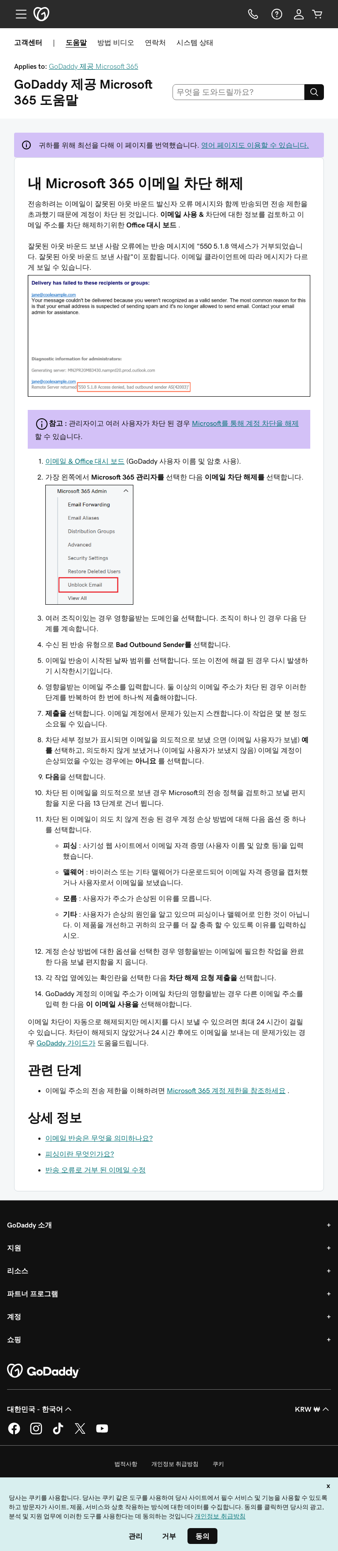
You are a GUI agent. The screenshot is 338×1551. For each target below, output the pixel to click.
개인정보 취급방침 (174, 1464)
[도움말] (276, 14)
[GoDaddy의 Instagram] (36, 1432)
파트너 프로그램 (32, 1293)
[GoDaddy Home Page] (43, 1371)
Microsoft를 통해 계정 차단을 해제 (245, 423)
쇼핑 (14, 1339)
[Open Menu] (17, 14)
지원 (14, 1247)
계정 (14, 1316)
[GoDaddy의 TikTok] (58, 1432)
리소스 (17, 1270)
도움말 (76, 42)
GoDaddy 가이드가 (66, 1042)
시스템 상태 (194, 42)
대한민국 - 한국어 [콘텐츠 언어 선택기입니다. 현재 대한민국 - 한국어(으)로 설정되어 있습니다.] (40, 1409)
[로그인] (299, 14)
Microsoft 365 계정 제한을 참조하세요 (226, 1090)
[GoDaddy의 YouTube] (102, 1432)
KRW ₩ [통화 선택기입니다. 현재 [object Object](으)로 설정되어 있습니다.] (313, 1409)
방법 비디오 (115, 42)
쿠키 (218, 1464)
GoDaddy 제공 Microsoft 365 (93, 66)
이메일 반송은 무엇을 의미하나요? (99, 1138)
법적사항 (125, 1464)
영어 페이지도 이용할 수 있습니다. (255, 145)
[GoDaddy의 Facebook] (14, 1432)
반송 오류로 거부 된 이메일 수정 (95, 1169)
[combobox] (238, 92)
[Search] (314, 92)
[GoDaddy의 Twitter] (80, 1432)
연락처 (155, 42)
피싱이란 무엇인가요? (79, 1153)
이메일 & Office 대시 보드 (85, 461)
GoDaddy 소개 (29, 1224)
